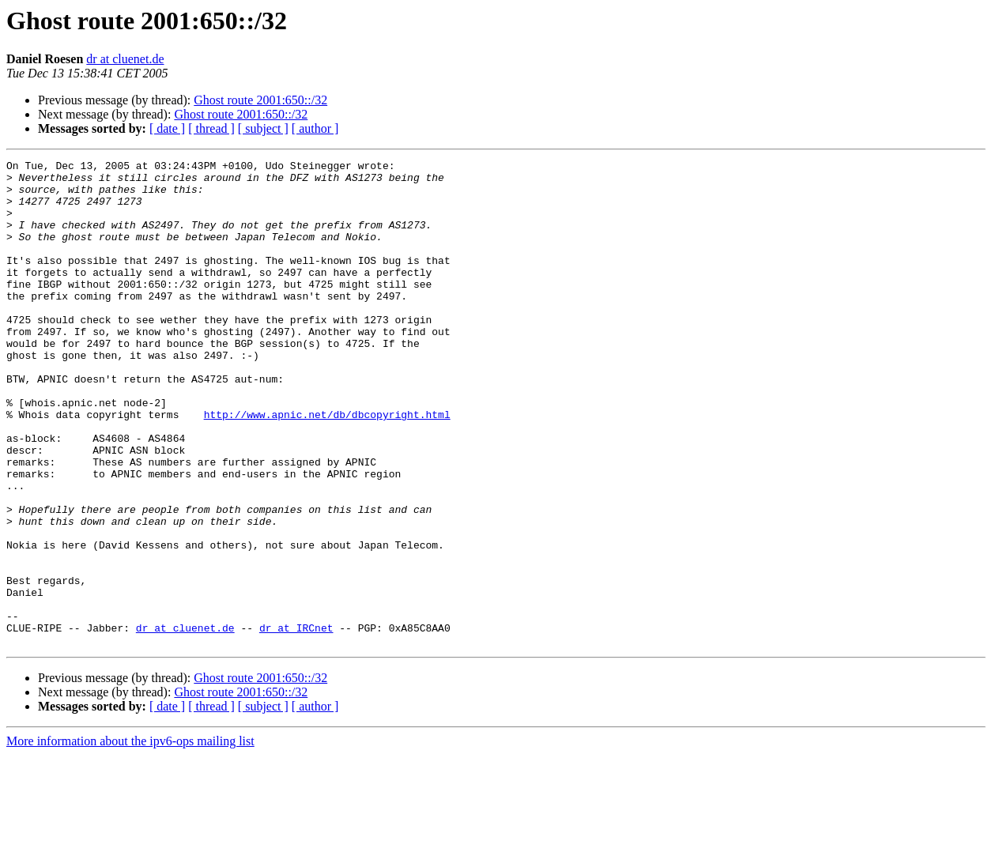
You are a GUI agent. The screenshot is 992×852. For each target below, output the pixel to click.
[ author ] (315, 128)
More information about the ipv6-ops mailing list (130, 838)
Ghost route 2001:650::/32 (260, 100)
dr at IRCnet (296, 722)
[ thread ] (211, 128)
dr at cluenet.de (125, 59)
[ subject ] (263, 128)
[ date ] (167, 128)
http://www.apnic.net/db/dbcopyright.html (327, 466)
